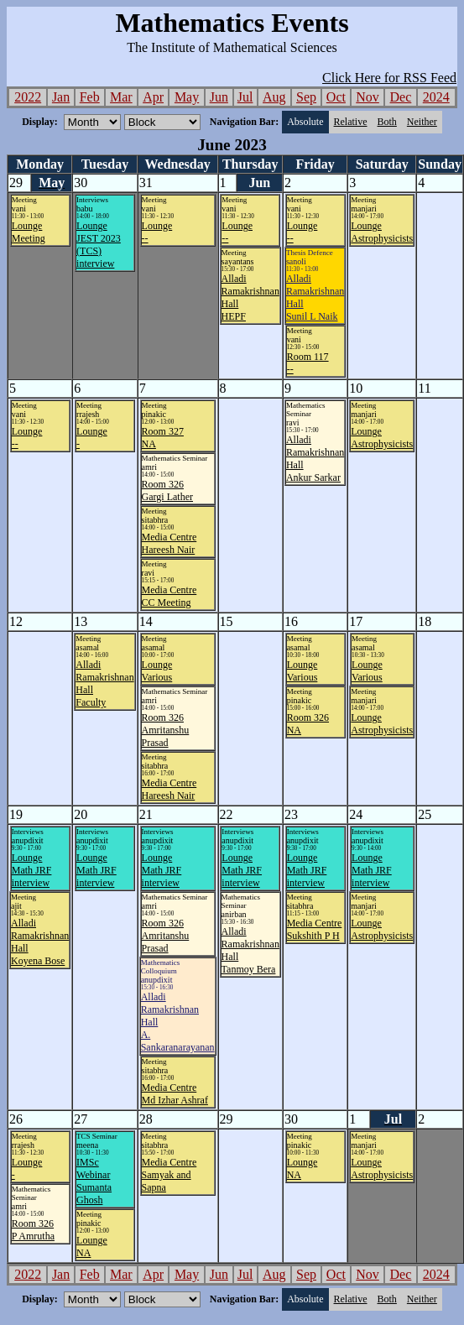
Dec (401, 97)
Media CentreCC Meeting (169, 596)
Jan (61, 97)
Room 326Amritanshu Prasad (166, 730)
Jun (219, 97)
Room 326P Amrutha (33, 1230)
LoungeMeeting (28, 232)
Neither (422, 122)
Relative (351, 122)
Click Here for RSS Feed (389, 77)
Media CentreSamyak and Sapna (169, 1174)
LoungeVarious (157, 671)
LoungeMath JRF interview (32, 870)
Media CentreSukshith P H (314, 929)
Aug (274, 97)
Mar (121, 97)
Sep (306, 97)
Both (387, 122)
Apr (153, 97)
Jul (245, 97)
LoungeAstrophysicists (382, 232)
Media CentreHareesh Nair (169, 543)
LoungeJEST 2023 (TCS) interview (98, 244)
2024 (436, 97)
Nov (367, 97)
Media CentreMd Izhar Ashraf (175, 1094)
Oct (336, 97)
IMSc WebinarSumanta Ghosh (94, 1181)
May (187, 97)
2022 (27, 97)
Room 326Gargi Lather (167, 490)
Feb (90, 97)
